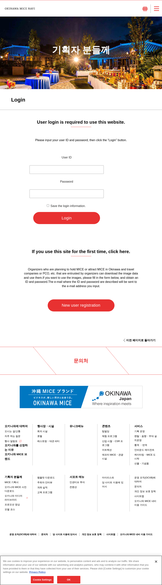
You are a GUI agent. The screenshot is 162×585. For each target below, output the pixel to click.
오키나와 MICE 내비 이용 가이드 (145, 503)
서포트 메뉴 (77, 476)
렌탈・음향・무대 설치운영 (145, 438)
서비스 (138, 426)
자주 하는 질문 (12, 436)
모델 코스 (10, 509)
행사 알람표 (11, 441)
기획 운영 (139, 431)
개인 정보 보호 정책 (145, 491)
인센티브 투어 (77, 482)
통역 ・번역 (140, 445)
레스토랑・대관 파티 (48, 441)
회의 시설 (42, 431)
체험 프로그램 (109, 436)
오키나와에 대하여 (16, 426)
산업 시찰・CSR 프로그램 (112, 443)
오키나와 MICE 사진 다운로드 (16, 489)
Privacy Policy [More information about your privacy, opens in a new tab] (37, 575)
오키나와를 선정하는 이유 (16, 447)
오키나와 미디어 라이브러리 (13, 497)
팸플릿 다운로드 (46, 477)
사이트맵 (139, 496)
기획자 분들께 (13, 476)
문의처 (138, 486)
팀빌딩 (105, 431)
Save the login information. (68, 206)
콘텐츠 (106, 426)
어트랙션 (107, 450)
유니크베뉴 (77, 426)
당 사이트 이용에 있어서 (112, 484)
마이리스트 (108, 477)
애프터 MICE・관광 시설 (112, 456)
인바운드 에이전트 (144, 450)
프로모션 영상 (12, 504)
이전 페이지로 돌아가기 (141, 340)
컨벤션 (73, 487)
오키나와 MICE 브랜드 (16, 456)
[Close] (156, 565)
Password (66, 181)
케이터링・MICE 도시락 (145, 456)
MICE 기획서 (12, 482)
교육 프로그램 (45, 492)
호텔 (39, 436)
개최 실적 (42, 487)
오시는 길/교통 (12, 431)
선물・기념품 (141, 463)
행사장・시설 (45, 426)
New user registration (81, 305)
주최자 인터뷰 (45, 482)
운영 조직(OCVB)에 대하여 (145, 479)
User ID (67, 157)
